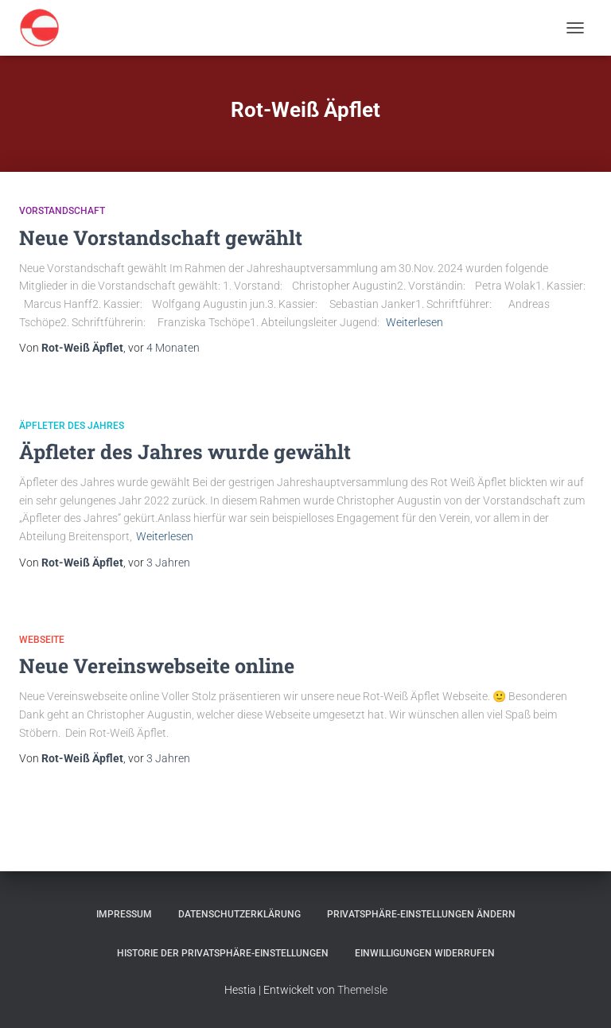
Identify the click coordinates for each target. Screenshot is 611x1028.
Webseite (41, 639)
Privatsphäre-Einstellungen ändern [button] (421, 914)
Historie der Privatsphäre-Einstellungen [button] (223, 953)
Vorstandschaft (62, 210)
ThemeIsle (362, 989)
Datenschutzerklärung (239, 914)
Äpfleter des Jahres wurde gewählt (185, 451)
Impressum (124, 914)
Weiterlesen (414, 322)
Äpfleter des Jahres (71, 425)
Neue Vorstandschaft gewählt (160, 237)
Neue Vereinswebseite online (156, 665)
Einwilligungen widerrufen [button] (425, 953)
